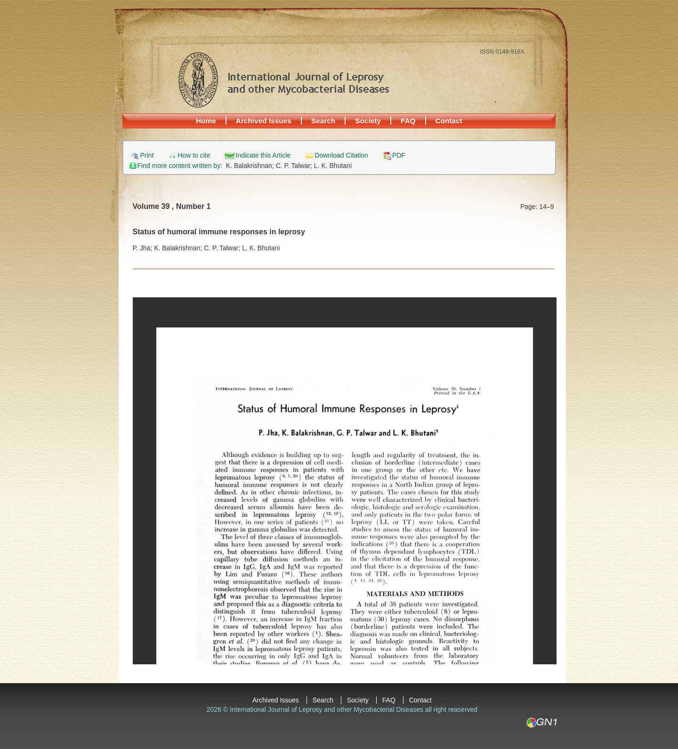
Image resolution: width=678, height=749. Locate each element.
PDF (398, 155)
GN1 (541, 722)
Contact (449, 121)
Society (368, 121)
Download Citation (341, 155)
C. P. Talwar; (295, 165)
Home (206, 121)
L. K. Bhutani (333, 165)
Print (147, 155)
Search (323, 121)
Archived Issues (263, 121)
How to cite (194, 155)
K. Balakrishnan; (251, 165)
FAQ (408, 121)
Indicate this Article (263, 155)
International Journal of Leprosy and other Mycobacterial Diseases (283, 79)
